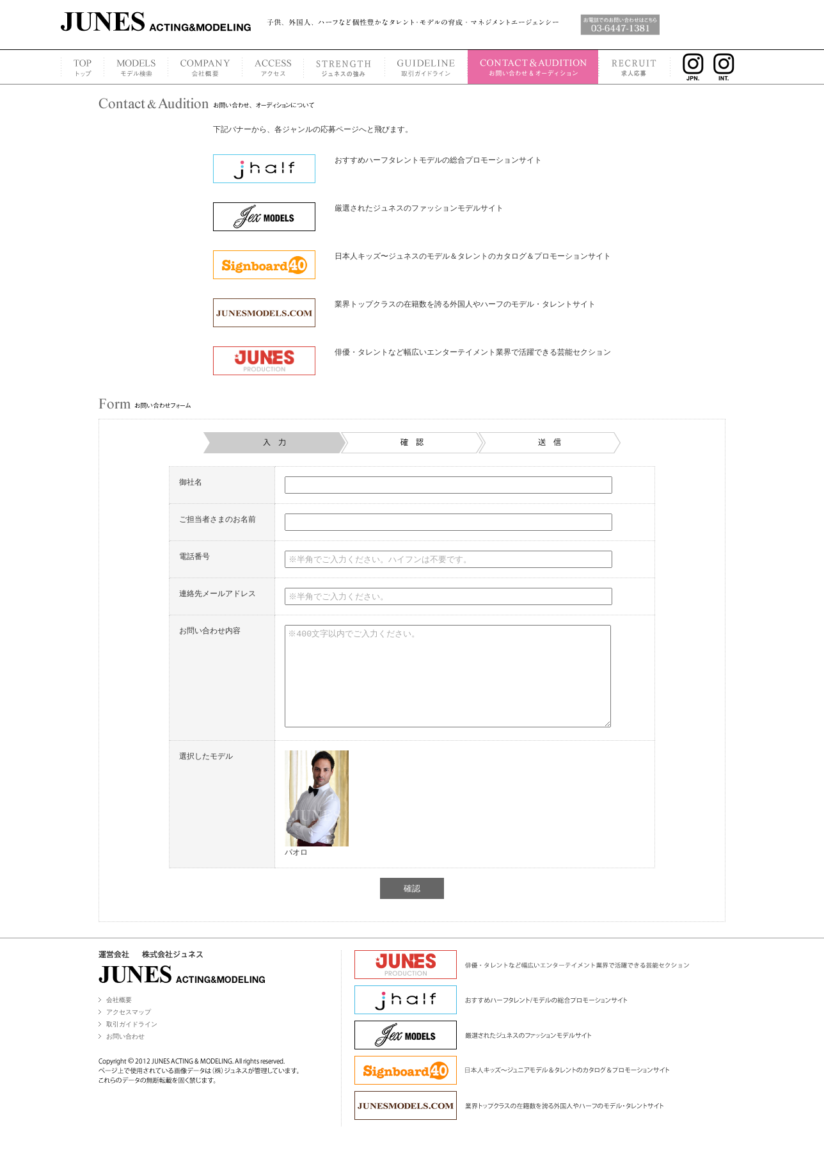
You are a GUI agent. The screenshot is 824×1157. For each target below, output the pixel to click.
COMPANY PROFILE (205, 67)
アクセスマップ (128, 1031)
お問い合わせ (125, 1055)
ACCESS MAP (272, 67)
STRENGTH (343, 67)
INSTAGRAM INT (728, 67)
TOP (82, 67)
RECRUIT (635, 67)
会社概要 (119, 1019)
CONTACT (533, 67)
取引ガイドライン (131, 1043)
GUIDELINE (425, 67)
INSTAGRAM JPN (690, 67)
